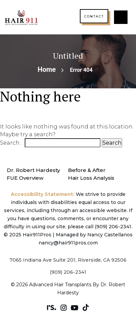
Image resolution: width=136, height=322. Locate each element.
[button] (121, 17)
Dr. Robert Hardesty (33, 170)
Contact (94, 16)
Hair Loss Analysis (91, 178)
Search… (11, 143)
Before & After (87, 170)
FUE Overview (25, 178)
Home (47, 69)
